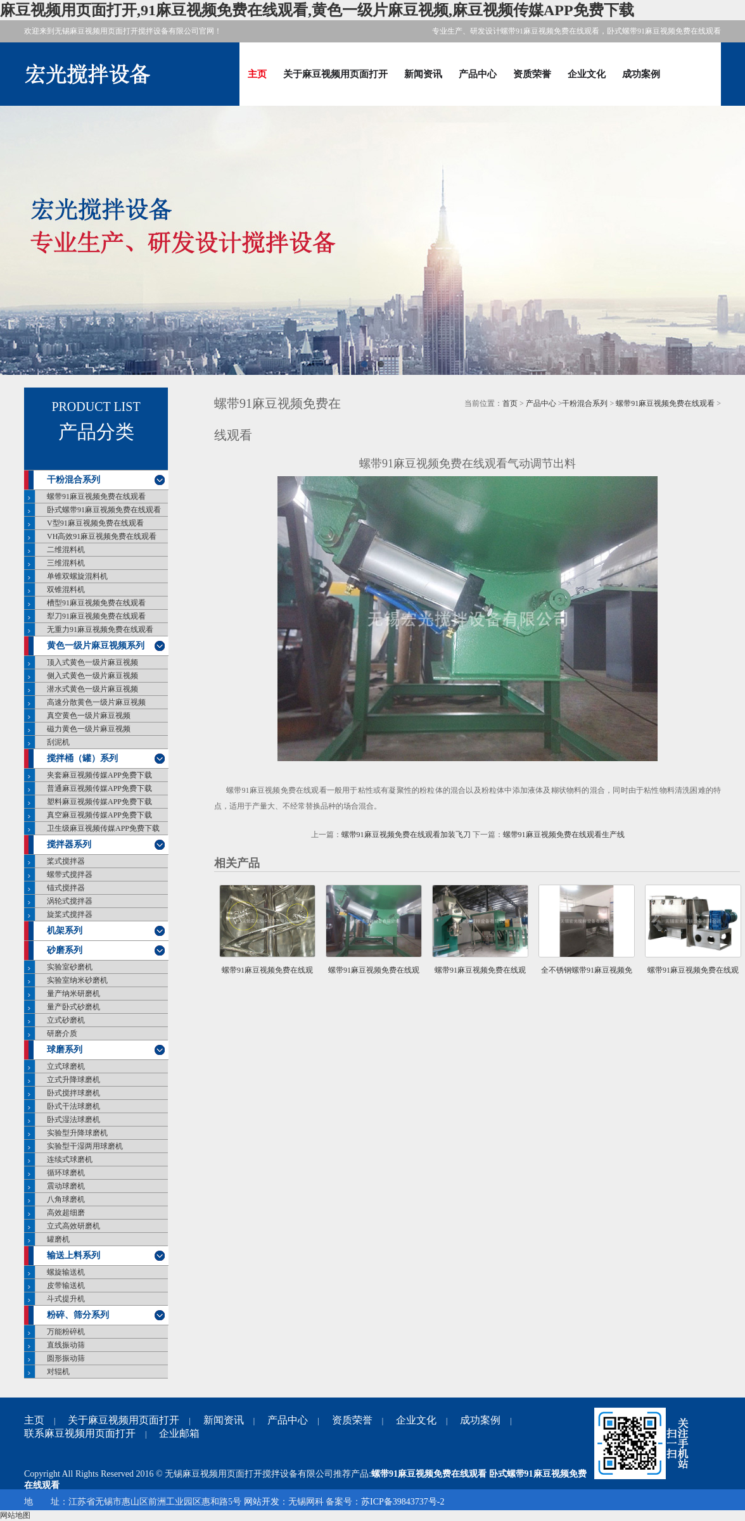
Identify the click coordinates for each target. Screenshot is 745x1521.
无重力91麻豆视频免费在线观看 (100, 629)
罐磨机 (58, 1239)
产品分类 (96, 432)
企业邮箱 (179, 1433)
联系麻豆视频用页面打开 (80, 1433)
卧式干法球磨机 (73, 1106)
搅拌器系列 (69, 844)
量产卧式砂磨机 (73, 1006)
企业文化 (587, 73)
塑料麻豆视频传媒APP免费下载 (99, 801)
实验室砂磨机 (69, 966)
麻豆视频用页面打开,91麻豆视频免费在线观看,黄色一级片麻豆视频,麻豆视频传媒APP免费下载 (317, 10)
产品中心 (478, 73)
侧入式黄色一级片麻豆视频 (92, 675)
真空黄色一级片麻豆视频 (89, 715)
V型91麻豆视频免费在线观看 (95, 523)
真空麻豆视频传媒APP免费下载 (99, 815)
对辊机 (58, 1371)
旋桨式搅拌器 (69, 914)
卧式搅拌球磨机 (73, 1093)
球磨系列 (64, 1049)
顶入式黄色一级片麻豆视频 (92, 662)
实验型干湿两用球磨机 (85, 1146)
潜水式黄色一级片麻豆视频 (92, 689)
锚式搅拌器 (66, 887)
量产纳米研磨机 (73, 993)
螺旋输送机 (66, 1272)
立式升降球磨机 (73, 1079)
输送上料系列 (73, 1255)
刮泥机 (58, 742)
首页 (510, 403)
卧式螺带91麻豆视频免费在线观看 (104, 509)
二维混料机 (66, 549)
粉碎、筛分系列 (78, 1315)
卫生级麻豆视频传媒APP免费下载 (103, 828)
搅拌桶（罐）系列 (82, 758)
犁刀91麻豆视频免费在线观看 (96, 616)
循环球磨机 (66, 1172)
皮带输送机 (66, 1285)
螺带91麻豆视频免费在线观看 (96, 496)
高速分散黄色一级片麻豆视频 (96, 702)
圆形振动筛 (66, 1358)
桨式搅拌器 (66, 861)
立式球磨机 (66, 1066)
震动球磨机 (66, 1186)
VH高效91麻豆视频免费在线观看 (101, 536)
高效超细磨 (66, 1212)
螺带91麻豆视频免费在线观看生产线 (564, 834)
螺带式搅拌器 (69, 874)
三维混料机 (66, 563)
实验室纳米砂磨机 (77, 980)
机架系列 (64, 930)
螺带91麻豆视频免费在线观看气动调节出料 (373, 978)
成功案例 (641, 73)
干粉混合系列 (73, 479)
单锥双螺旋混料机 (77, 576)
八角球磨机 (66, 1199)
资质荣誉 (532, 73)
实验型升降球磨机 (77, 1132)
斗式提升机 (66, 1298)
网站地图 (15, 1515)
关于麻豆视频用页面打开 (335, 73)
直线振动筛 (66, 1345)
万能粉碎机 (66, 1331)
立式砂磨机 (66, 1020)
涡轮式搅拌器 (69, 901)
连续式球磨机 (69, 1159)
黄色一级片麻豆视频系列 (95, 645)
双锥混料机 (66, 589)
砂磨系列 (64, 950)
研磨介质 (62, 1033)
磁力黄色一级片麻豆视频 (89, 728)
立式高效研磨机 (73, 1225)
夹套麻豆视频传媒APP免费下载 (99, 775)
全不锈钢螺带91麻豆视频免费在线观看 (586, 978)
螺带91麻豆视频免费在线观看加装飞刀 (406, 834)
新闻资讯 (423, 73)
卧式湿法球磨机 (73, 1119)
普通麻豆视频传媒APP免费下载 (99, 788)
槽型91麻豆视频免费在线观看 (96, 602)
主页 (257, 73)
